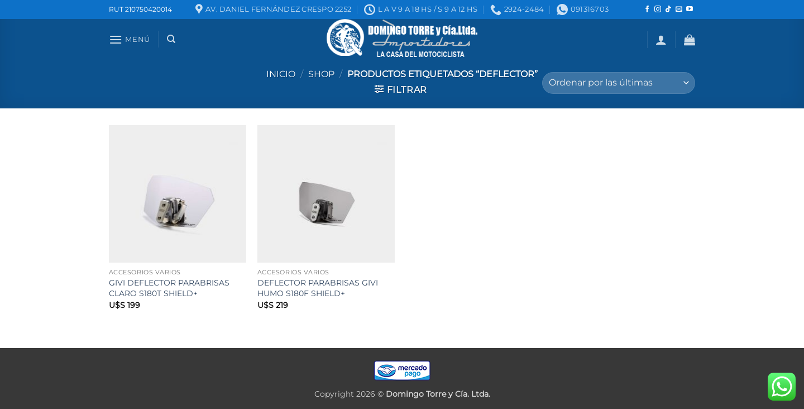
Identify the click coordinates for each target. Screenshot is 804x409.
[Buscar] (171, 39)
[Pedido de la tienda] (618, 83)
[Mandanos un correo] (679, 9)
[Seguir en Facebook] (647, 9)
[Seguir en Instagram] (657, 9)
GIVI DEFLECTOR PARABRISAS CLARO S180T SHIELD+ (169, 288)
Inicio (280, 74)
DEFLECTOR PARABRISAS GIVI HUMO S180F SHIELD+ (317, 288)
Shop (321, 74)
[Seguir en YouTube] (689, 9)
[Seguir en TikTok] (668, 9)
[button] (129, 39)
